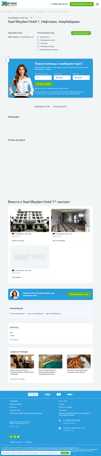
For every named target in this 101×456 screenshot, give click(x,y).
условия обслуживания (66, 448)
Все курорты (14, 340)
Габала (12, 336)
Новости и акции (15, 404)
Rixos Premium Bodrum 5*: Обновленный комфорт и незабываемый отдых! (47, 372)
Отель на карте (60, 107)
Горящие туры (14, 410)
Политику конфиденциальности (72, 92)
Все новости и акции (17, 379)
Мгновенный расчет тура (79, 294)
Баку (11, 333)
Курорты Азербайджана (35, 313)
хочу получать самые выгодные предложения (51, 88)
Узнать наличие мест (81, 33)
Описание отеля (42, 107)
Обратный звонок (69, 423)
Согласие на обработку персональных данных (63, 94)
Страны (61, 404)
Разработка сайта (15, 442)
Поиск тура (63, 401)
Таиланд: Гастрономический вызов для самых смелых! (77, 371)
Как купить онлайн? (65, 407)
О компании (13, 401)
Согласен (65, 453)
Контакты (12, 407)
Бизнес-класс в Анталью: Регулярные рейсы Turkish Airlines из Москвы (22, 372)
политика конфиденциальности (47, 448)
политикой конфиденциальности (48, 453)
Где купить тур (68, 430)
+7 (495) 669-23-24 (58, 4)
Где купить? (63, 410)
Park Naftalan (16, 277)
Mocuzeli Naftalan (59, 241)
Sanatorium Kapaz (18, 241)
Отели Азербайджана (17, 313)
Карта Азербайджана (53, 313)
